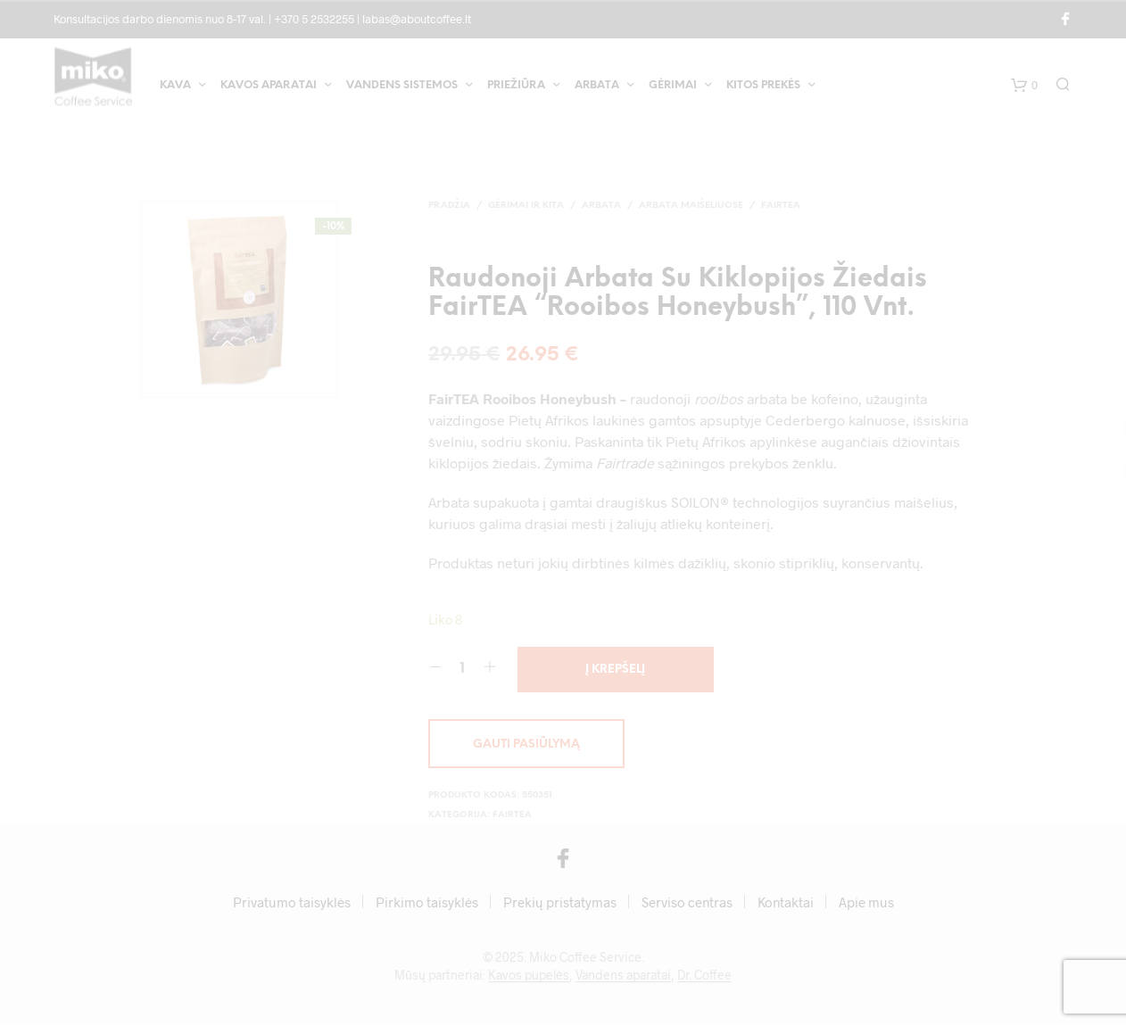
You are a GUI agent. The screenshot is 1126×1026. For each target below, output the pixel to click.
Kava (175, 88)
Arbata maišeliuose (691, 206)
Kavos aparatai (268, 88)
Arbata (597, 88)
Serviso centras (687, 903)
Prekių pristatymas (560, 903)
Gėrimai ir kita (526, 206)
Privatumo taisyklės (292, 903)
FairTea (780, 206)
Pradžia (449, 206)
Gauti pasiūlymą (526, 745)
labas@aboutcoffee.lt (416, 19)
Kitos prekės (763, 88)
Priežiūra (516, 88)
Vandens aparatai (623, 976)
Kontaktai (786, 903)
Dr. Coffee (704, 976)
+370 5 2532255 (314, 19)
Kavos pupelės (528, 976)
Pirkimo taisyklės (427, 903)
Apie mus (866, 903)
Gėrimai (673, 88)
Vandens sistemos (402, 88)
